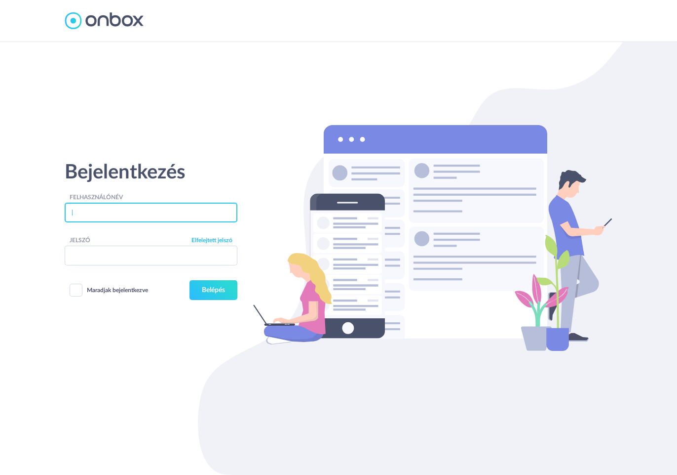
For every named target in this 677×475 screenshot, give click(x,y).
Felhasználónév (96, 197)
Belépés (213, 290)
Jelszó (80, 240)
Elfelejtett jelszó (211, 240)
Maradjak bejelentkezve (109, 290)
